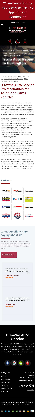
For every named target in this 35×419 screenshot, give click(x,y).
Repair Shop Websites (23, 402)
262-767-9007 (8, 166)
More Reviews (8, 254)
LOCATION (4, 385)
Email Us (30, 390)
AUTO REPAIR (6, 379)
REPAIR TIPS (5, 382)
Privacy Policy (28, 404)
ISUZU (19, 55)
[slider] (9, 277)
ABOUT (3, 376)
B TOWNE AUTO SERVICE (12, 51)
